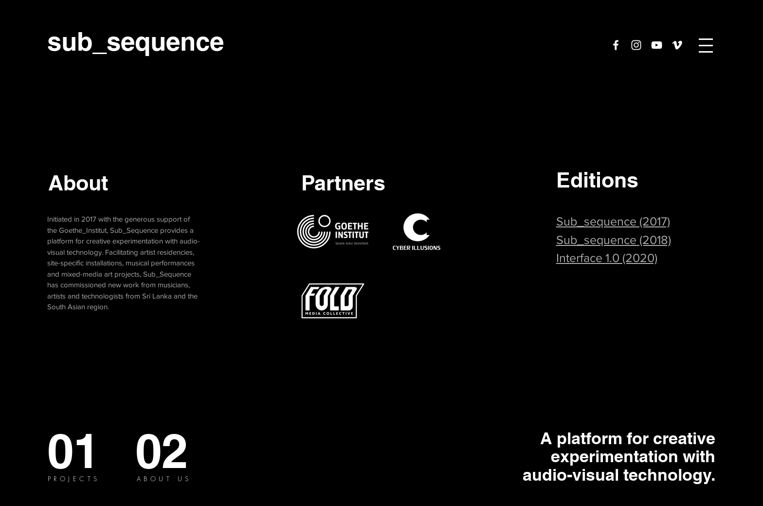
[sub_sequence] (136, 41)
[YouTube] (656, 45)
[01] (73, 450)
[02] (161, 450)
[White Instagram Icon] (636, 45)
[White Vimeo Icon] (677, 45)
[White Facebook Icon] (615, 45)
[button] (706, 45)
